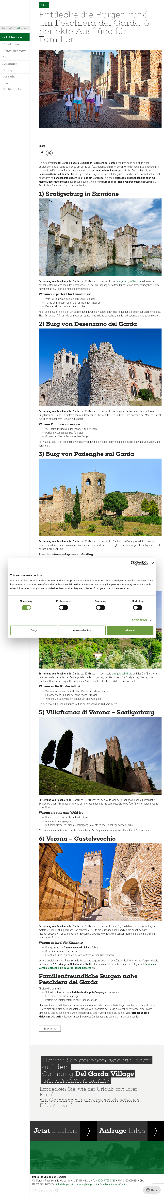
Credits (123, 1184)
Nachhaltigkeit (12, 89)
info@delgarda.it (65, 1184)
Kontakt (8, 83)
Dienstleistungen (14, 50)
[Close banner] (152, 563)
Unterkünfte (10, 44)
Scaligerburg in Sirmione (129, 281)
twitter (42, 1191)
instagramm (56, 1191)
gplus (49, 1191)
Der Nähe (8, 76)
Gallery (7, 70)
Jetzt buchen (12, 37)
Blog (5, 57)
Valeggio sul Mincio (122, 673)
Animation (9, 63)
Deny (34, 630)
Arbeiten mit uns (108, 1184)
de (18, 28)
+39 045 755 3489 (105, 1180)
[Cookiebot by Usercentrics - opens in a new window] (133, 563)
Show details (140, 619)
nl (3, 28)
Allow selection (82, 630)
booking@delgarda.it (87, 1184)
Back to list (50, 1028)
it (25, 28)
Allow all (130, 630)
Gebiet (43, 5)
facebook (35, 1191)
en (11, 28)
